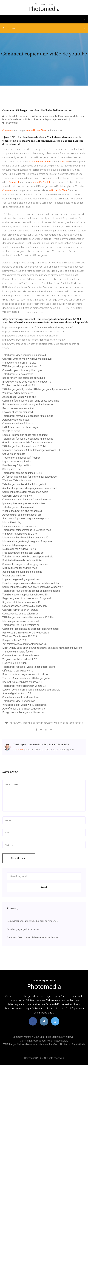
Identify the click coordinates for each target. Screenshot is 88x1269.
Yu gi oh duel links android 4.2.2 (19, 385)
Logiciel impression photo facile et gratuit (25, 434)
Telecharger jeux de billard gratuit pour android (27, 556)
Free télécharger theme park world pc (22, 552)
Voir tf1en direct (11, 431)
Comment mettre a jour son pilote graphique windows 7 (32, 586)
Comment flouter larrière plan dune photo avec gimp (30, 400)
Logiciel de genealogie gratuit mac (21, 579)
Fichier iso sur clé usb (14, 663)
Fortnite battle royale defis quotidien (22, 560)
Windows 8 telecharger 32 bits (19, 362)
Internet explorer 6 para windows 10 (22, 682)
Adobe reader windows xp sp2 (19, 396)
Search (44, 887)
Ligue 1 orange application (16, 461)
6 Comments (10, 122)
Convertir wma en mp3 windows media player (27, 358)
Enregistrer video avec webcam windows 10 (26, 381)
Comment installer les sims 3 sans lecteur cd (27, 499)
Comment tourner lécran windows (20, 655)
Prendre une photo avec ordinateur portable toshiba (30, 583)
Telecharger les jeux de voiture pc (20, 625)
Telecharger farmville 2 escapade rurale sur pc (27, 415)
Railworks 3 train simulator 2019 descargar (25, 632)
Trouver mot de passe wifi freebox (21, 457)
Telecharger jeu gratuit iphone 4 (23, 929)
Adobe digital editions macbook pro (22, 514)
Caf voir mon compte (13, 453)
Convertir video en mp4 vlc (17, 495)
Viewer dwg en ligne (13, 575)
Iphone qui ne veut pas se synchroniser (23, 503)
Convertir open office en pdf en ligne (22, 370)
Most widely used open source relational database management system (42, 647)
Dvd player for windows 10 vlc (19, 548)
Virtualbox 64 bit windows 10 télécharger (24, 704)
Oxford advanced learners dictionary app (24, 605)
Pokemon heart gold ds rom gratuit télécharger (28, 404)
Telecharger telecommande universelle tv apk (27, 529)
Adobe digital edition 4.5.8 (16, 693)
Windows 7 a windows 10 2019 (19, 533)
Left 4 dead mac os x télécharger (20, 427)
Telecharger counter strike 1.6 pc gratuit (24, 484)
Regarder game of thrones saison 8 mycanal (26, 598)
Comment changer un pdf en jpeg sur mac (25, 564)
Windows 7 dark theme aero (17, 393)
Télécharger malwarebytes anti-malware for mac (30, 1044)
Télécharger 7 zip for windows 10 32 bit (24, 446)
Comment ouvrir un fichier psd (18, 423)
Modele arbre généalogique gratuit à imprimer (27, 541)
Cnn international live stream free (20, 697)
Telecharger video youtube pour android (24, 355)
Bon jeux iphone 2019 (14, 640)
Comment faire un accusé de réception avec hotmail (30, 628)
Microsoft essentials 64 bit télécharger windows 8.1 (31, 450)
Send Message (18, 858)
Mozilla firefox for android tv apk (20, 567)
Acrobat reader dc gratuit (15, 419)
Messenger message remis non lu (21, 621)
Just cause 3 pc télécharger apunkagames (25, 518)
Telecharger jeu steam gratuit (18, 507)
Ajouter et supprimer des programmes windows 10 (30, 488)
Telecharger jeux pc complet (17, 374)
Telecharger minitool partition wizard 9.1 (24, 685)
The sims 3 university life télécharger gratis (26, 678)
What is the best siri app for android (22, 510)
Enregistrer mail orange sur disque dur (23, 712)
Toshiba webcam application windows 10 (25, 594)
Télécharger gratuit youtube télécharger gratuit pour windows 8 (36, 389)
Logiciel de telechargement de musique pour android (31, 689)
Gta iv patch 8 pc (11, 469)
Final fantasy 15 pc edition (16, 465)
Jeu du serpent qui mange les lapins (22, 571)
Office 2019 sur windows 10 (17, 670)
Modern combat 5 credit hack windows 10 (25, 537)
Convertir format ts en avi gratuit (20, 609)
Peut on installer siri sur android (19, 526)
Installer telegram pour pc (16, 545)
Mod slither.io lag (11, 522)
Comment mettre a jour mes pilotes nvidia (25, 491)
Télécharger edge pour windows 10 (21, 366)
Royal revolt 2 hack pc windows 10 (21, 602)
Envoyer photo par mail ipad (17, 412)
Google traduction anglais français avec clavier (27, 442)
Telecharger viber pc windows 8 (19, 701)
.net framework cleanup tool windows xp (24, 644)
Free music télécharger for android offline (25, 674)
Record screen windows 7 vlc (18, 408)
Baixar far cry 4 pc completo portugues (23, 377)
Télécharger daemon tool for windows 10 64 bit (28, 617)
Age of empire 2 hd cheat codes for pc (23, 708)
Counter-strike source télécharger (20, 613)
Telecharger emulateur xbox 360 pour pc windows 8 (32, 921)
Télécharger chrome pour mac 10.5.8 (22, 472)
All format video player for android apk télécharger (29, 476)
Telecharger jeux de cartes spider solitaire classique (31, 590)
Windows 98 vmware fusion (17, 651)
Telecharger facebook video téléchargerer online (29, 666)
